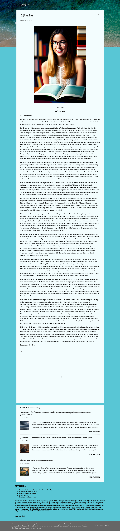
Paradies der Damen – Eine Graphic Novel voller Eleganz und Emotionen (42, 490)
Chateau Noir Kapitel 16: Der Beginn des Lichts (36, 460)
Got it (107, 526)
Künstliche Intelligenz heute (27, 497)
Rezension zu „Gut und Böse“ (28, 492)
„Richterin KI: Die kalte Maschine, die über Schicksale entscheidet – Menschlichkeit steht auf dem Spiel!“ (56, 437)
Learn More (98, 526)
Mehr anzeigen (94, 431)
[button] (98, 14)
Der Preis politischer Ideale (27, 493)
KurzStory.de (27, 4)
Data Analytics (23, 495)
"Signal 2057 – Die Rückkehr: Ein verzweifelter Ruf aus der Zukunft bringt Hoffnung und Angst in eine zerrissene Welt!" (55, 413)
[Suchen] (102, 5)
